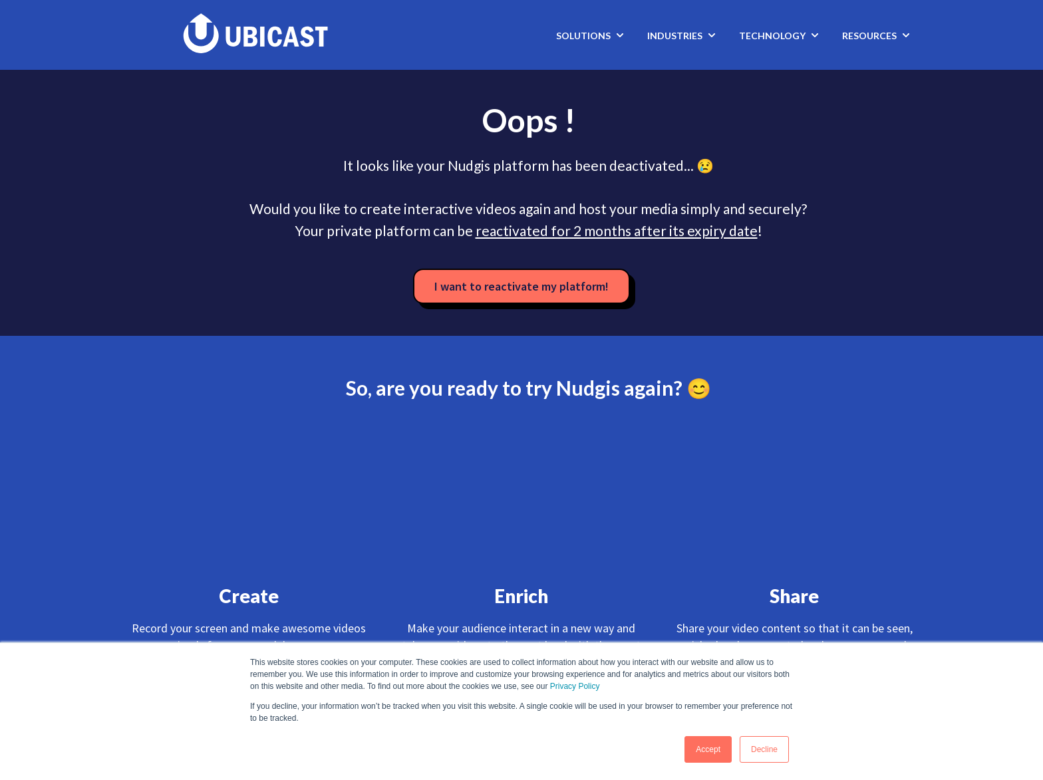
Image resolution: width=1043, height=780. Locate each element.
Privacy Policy (575, 686)
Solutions (583, 35)
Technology (772, 35)
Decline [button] (764, 749)
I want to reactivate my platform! (521, 286)
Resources (869, 35)
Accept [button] (708, 749)
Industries (674, 35)
